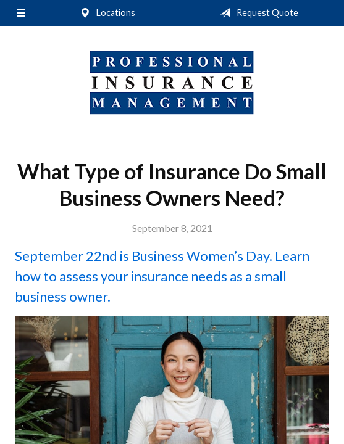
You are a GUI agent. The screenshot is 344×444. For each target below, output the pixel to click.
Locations (105, 13)
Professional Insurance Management (172, 82)
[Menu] (20, 13)
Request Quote (256, 13)
